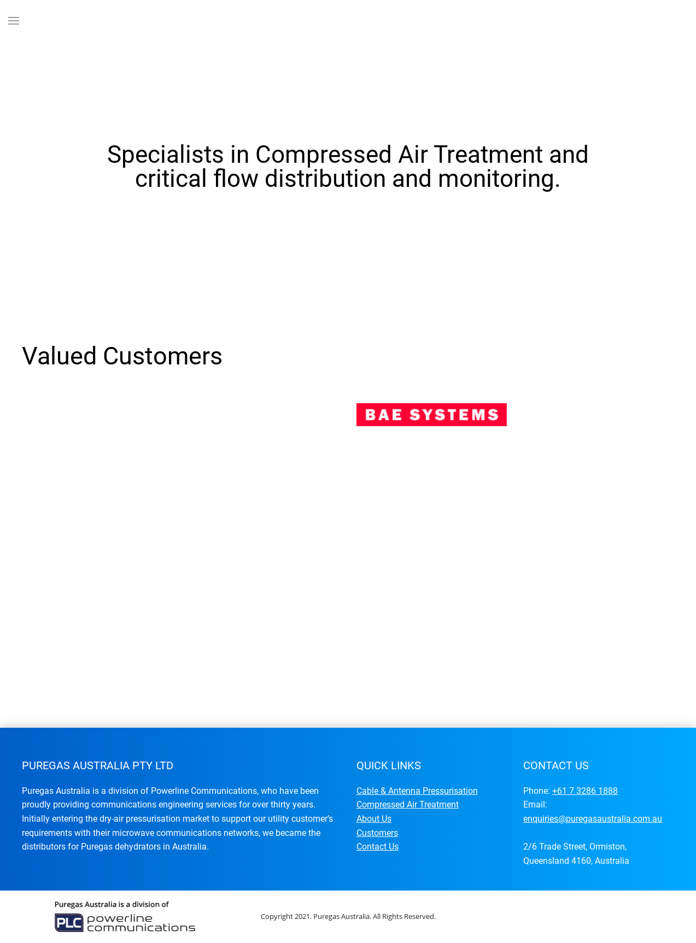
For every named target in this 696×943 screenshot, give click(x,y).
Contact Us (377, 846)
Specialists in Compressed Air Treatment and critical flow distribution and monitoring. (328, 283)
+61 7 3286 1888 (585, 791)
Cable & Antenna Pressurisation (417, 791)
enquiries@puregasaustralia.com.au (592, 819)
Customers (377, 833)
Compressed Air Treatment (407, 804)
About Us (373, 819)
